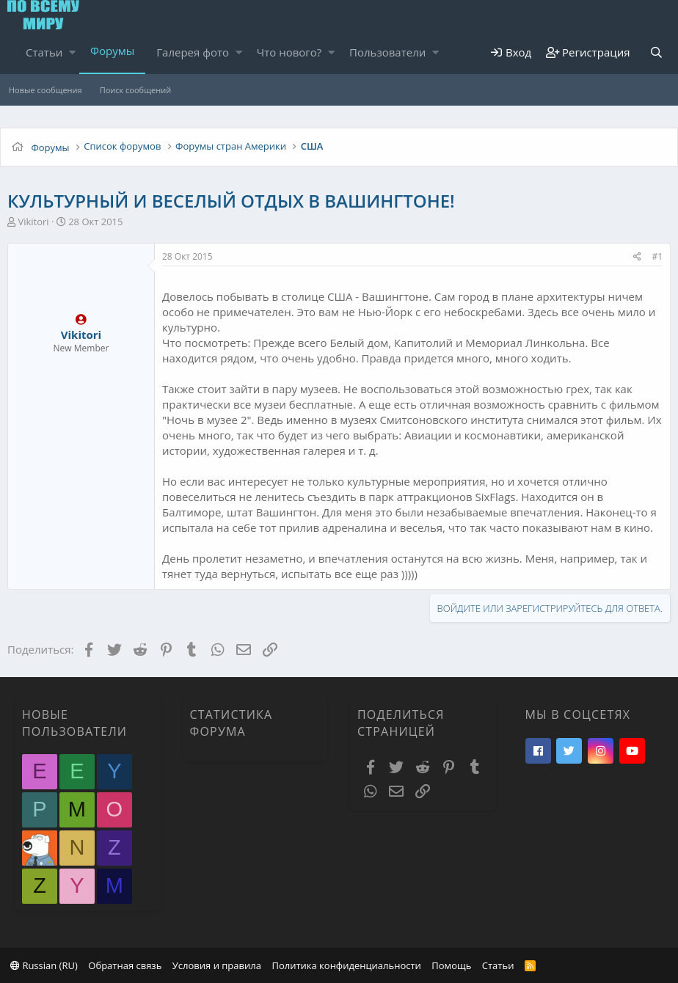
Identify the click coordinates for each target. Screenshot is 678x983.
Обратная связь (124, 965)
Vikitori (33, 221)
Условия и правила (216, 965)
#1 (657, 256)
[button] (72, 52)
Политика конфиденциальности (345, 965)
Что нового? (289, 52)
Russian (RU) (44, 965)
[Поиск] (657, 52)
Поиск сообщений (135, 89)
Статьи (44, 52)
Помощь (451, 965)
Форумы (112, 50)
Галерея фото (192, 52)
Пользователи (387, 52)
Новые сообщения (45, 89)
